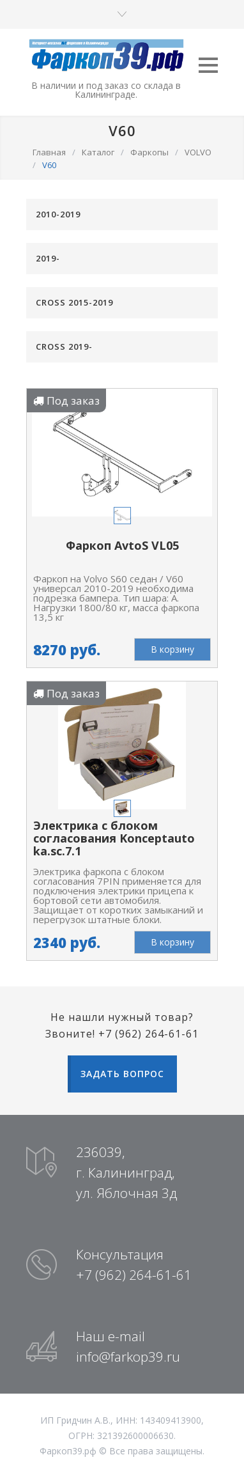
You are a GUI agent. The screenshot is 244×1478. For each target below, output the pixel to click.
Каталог (98, 152)
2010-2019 (58, 214)
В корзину (172, 649)
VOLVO (198, 152)
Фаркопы (149, 152)
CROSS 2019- (64, 346)
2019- (48, 258)
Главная (49, 152)
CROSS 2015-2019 (74, 302)
